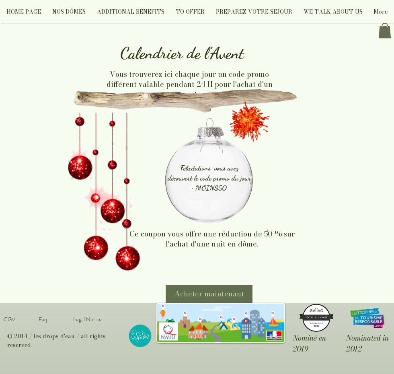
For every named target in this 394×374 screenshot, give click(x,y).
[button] (69, 14)
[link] (384, 30)
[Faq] (42, 319)
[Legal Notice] (87, 319)
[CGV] (9, 319)
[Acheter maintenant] (209, 294)
